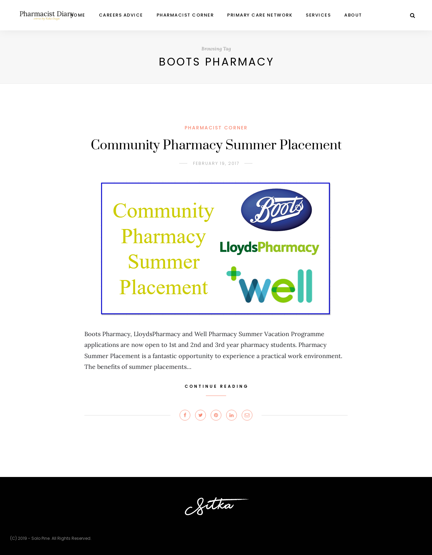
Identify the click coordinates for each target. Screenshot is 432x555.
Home (77, 15)
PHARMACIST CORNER (185, 15)
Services (318, 15)
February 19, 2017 (216, 163)
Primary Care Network (259, 15)
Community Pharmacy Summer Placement (216, 145)
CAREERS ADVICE (121, 15)
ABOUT (353, 15)
